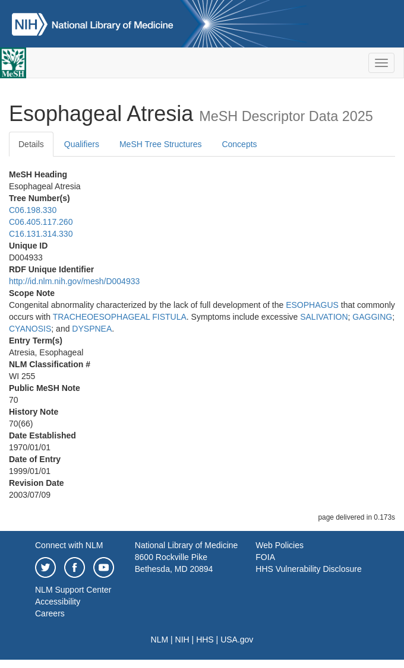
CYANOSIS (30, 328)
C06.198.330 (32, 210)
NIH (182, 639)
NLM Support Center (73, 589)
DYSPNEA (92, 328)
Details (31, 144)
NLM (160, 639)
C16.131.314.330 (40, 233)
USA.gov (236, 639)
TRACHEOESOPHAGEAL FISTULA (120, 317)
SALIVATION (324, 317)
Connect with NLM (69, 545)
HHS (205, 639)
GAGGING (372, 317)
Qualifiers (81, 144)
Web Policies (279, 545)
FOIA (265, 557)
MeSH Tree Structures (160, 144)
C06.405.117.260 (40, 222)
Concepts (239, 144)
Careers (50, 613)
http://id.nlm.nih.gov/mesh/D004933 (74, 281)
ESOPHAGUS (312, 305)
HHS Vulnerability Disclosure (308, 569)
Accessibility (57, 601)
